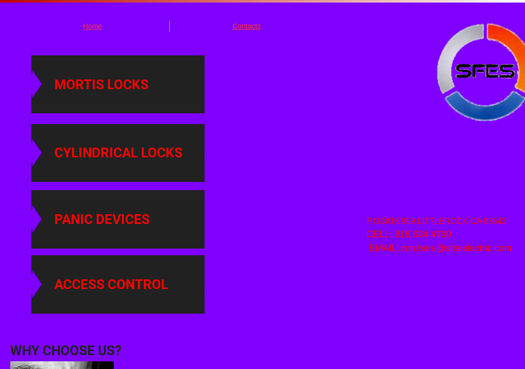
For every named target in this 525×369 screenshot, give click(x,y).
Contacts (246, 26)
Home (92, 26)
